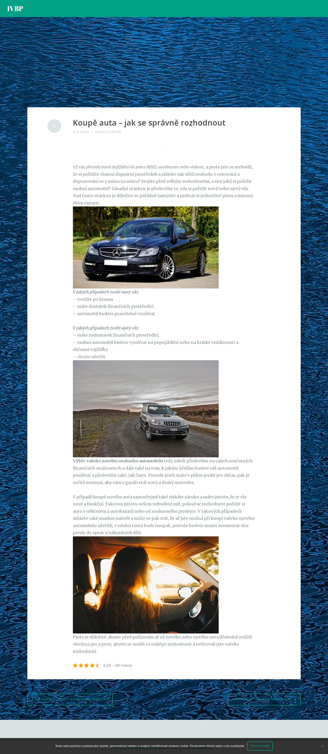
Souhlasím (260, 746)
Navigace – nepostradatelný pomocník (73, 699)
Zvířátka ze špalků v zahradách (261, 699)
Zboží (115, 132)
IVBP (15, 8)
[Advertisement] (164, 62)
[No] (322, 746)
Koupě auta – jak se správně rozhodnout (149, 122)
